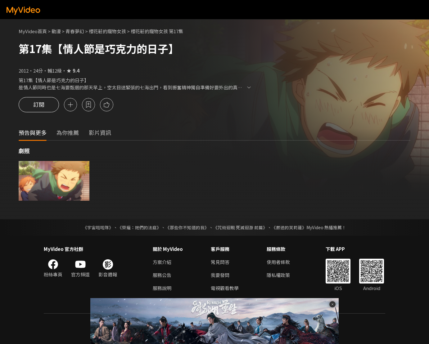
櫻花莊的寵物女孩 (107, 31)
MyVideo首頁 (33, 31)
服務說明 (162, 288)
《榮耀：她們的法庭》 (139, 227)
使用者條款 (278, 262)
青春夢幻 (74, 31)
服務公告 (162, 275)
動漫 (56, 31)
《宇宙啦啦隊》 (98, 227)
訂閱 (38, 105)
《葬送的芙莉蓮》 (289, 227)
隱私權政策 (278, 275)
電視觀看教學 (225, 288)
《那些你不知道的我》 (187, 227)
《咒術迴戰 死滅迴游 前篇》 (240, 227)
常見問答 (220, 262)
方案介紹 (162, 262)
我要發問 (220, 275)
